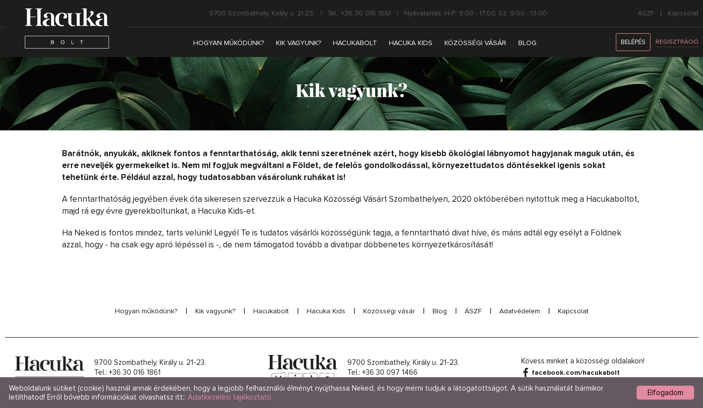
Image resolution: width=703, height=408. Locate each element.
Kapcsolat (683, 13)
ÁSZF (646, 13)
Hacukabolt (355, 43)
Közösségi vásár (475, 43)
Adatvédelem (519, 311)
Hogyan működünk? (228, 43)
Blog (527, 43)
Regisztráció (677, 42)
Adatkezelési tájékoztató (229, 397)
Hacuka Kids (411, 43)
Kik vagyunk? (298, 43)
